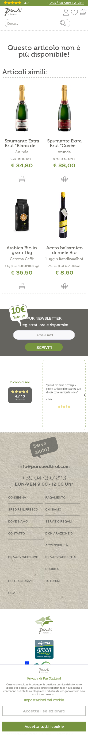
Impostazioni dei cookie (44, 700)
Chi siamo (53, 509)
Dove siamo (18, 521)
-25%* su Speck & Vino (66, 2)
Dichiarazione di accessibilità (59, 539)
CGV (11, 593)
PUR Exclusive (20, 581)
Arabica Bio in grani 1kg (22, 250)
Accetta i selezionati (44, 711)
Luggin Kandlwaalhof (64, 259)
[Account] (66, 11)
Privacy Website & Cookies (60, 563)
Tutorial (53, 581)
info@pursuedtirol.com (44, 466)
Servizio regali (58, 521)
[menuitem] (80, 24)
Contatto (16, 533)
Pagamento (55, 497)
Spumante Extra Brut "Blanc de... (22, 143)
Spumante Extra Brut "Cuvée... (64, 143)
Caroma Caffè (22, 259)
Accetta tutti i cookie (44, 726)
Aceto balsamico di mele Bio (64, 250)
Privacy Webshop (23, 557)
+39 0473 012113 (44, 477)
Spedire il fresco (23, 509)
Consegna (17, 497)
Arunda (21, 152)
